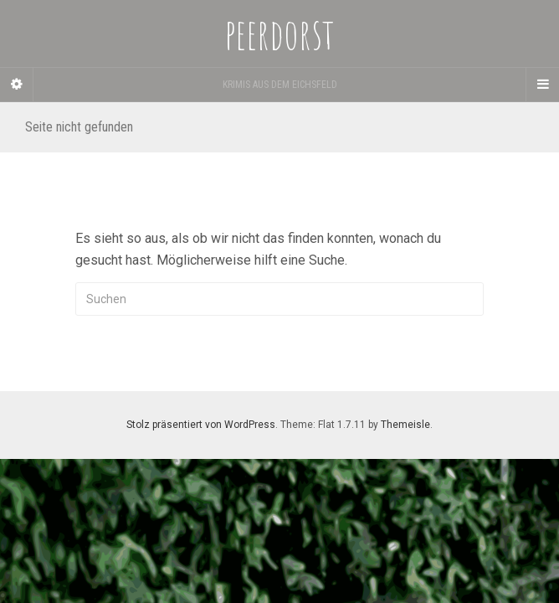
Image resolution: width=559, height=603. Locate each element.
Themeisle (405, 424)
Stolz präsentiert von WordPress (200, 424)
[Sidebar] (16, 84)
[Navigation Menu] (542, 84)
